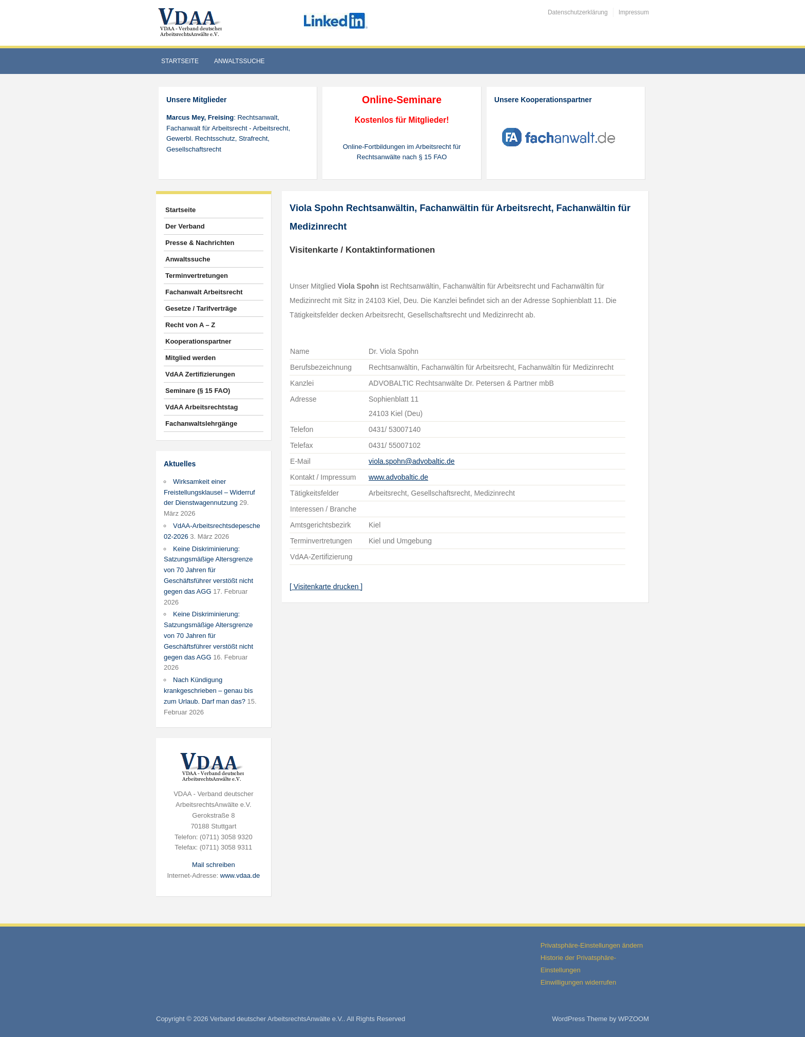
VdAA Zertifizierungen (200, 374)
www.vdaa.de (240, 875)
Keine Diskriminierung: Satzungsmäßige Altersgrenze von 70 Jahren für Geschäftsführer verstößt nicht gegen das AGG (208, 570)
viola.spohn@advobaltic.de (412, 461)
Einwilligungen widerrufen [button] (578, 982)
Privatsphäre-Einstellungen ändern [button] (592, 945)
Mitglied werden (190, 358)
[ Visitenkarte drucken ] (326, 586)
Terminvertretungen (196, 275)
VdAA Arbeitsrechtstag (201, 407)
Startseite (180, 61)
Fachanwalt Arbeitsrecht (204, 292)
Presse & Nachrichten (199, 243)
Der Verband (185, 226)
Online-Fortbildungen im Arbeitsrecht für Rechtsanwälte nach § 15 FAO (402, 152)
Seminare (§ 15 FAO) (197, 390)
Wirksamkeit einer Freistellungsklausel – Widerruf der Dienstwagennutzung (209, 492)
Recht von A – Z (190, 325)
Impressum (634, 12)
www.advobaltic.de (398, 477)
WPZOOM (633, 1019)
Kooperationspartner (198, 341)
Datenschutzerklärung (578, 12)
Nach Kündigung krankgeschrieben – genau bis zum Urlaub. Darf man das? (208, 690)
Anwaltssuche (239, 61)
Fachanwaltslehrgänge (201, 423)
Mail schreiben (213, 865)
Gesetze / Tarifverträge (201, 308)
